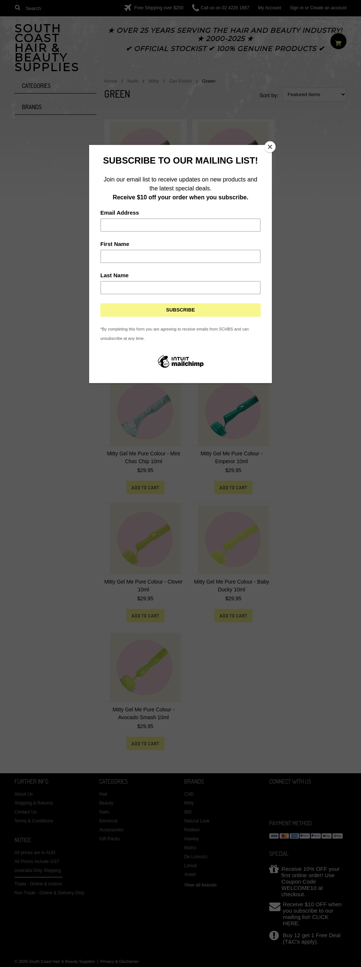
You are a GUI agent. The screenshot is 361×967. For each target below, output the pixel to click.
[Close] (270, 146)
